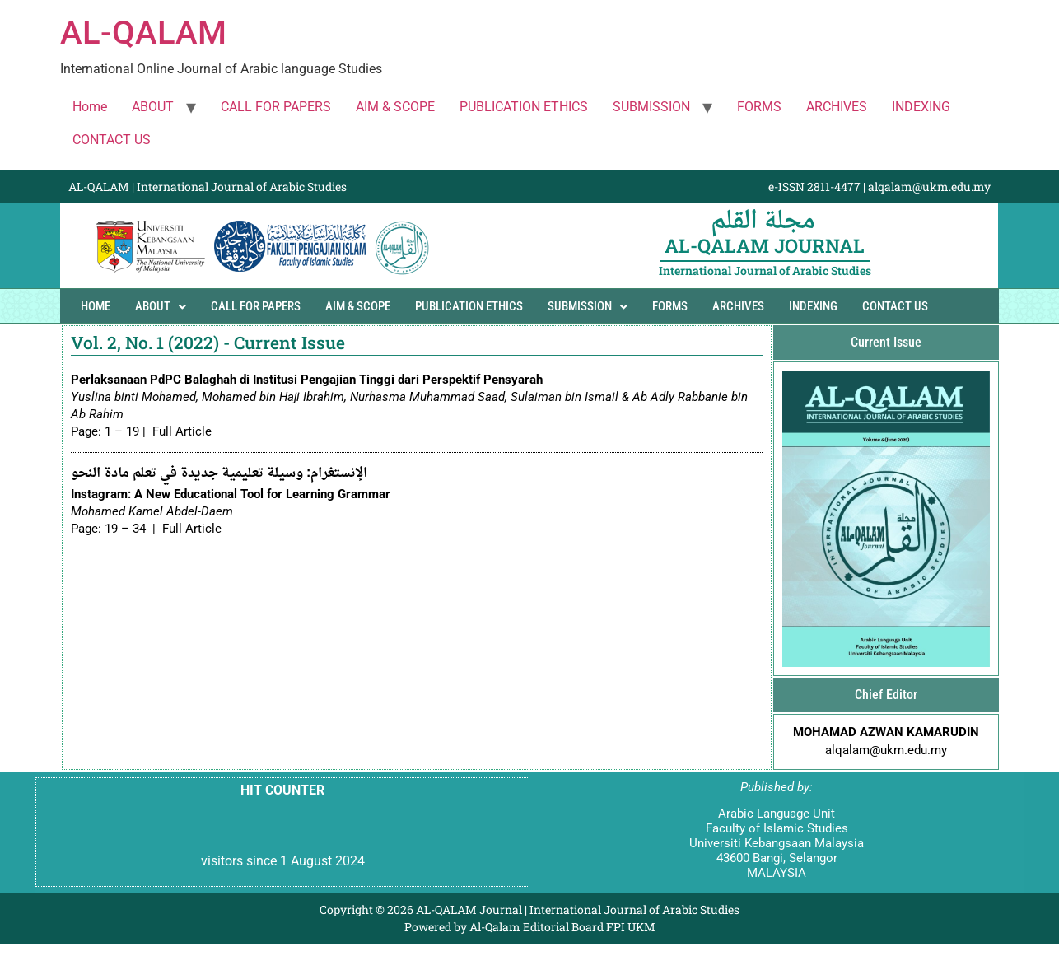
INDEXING (921, 106)
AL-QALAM (143, 32)
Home (89, 106)
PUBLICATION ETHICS (524, 106)
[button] (160, 306)
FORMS (759, 106)
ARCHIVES (836, 106)
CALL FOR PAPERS (276, 106)
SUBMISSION (651, 106)
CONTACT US (111, 139)
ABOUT (153, 106)
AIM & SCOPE (395, 106)
